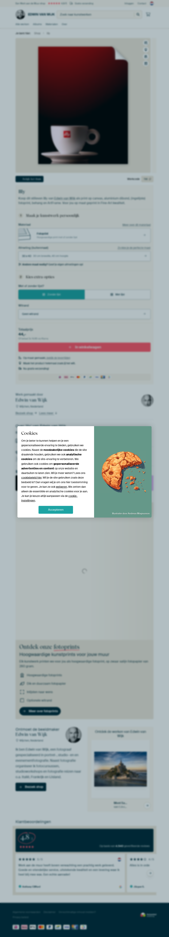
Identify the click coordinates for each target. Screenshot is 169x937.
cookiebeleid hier (31, 477)
